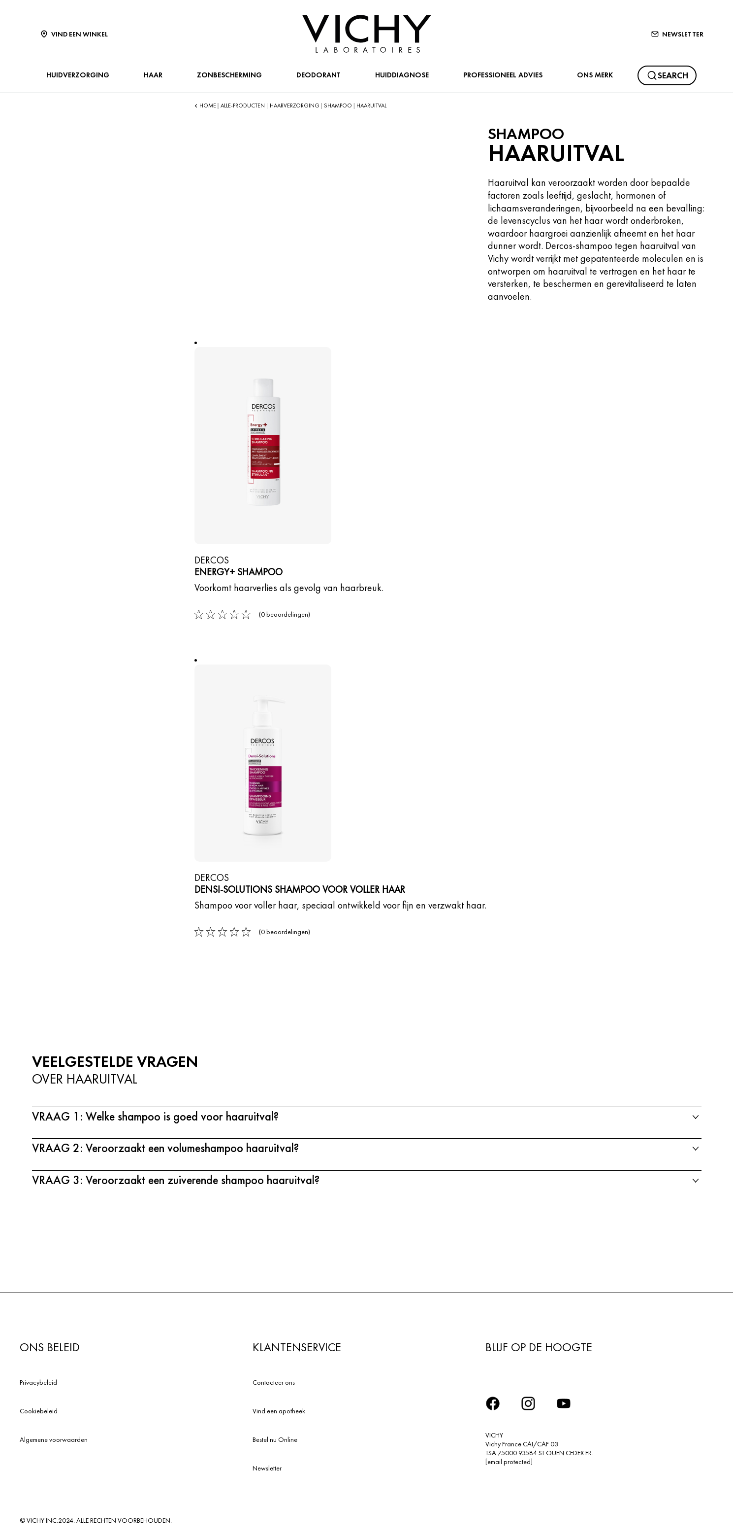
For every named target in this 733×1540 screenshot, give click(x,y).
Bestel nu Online (275, 1439)
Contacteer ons (274, 1382)
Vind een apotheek (279, 1410)
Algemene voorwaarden (54, 1439)
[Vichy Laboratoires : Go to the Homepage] (366, 34)
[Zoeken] (667, 75)
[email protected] (509, 1461)
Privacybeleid (38, 1382)
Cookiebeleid (39, 1410)
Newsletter (267, 1468)
